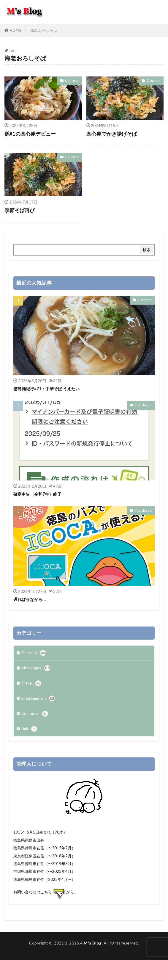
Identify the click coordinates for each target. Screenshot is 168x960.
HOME (15, 30)
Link (29, 729)
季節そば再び (19, 210)
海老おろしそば (43, 30)
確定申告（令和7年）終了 (37, 494)
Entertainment (38, 698)
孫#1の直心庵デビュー (30, 134)
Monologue (143, 405)
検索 (146, 249)
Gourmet (72, 80)
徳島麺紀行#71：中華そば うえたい (46, 388)
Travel (31, 683)
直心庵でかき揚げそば (111, 134)
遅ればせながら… (29, 599)
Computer (34, 714)
